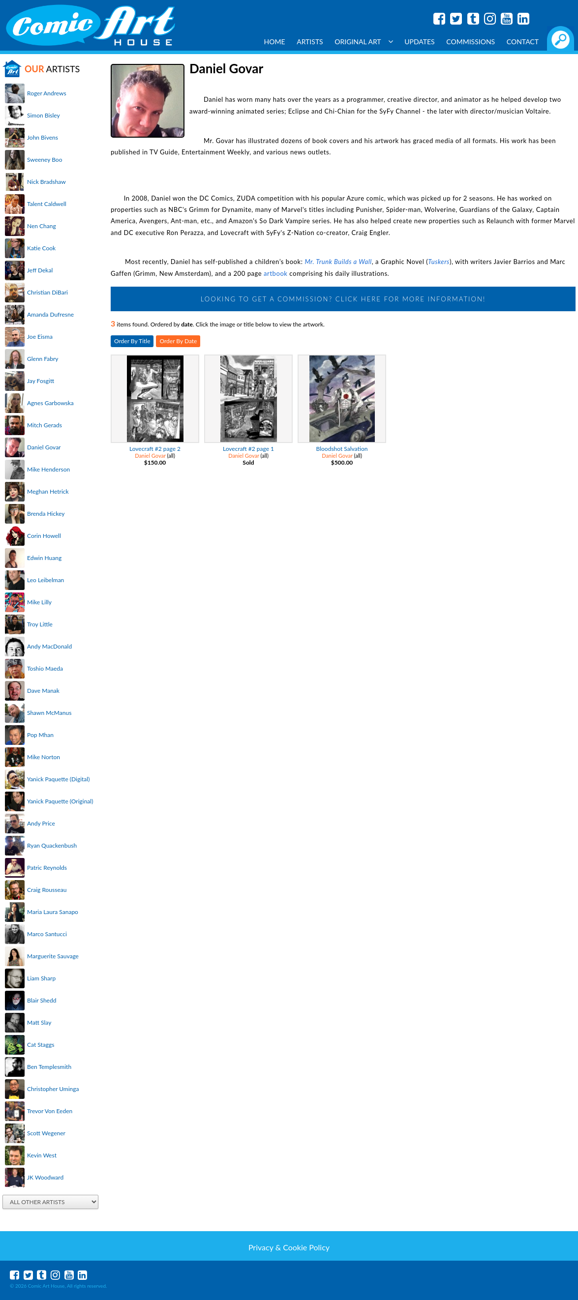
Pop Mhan (40, 735)
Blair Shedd (41, 1000)
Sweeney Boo (44, 159)
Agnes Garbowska (50, 403)
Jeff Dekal (40, 270)
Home (274, 41)
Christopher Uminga (53, 1089)
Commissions (470, 41)
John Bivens (42, 137)
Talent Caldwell (46, 203)
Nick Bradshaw (46, 181)
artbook (275, 273)
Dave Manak (43, 690)
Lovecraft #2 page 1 (248, 448)
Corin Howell (44, 535)
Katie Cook (41, 248)
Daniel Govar (44, 447)
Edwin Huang (44, 557)
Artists (310, 41)
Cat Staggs (40, 1044)
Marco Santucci (47, 934)
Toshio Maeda (45, 668)
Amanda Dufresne (50, 314)
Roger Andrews (46, 93)
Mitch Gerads (44, 425)
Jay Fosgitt (40, 380)
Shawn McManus (49, 712)
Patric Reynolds (47, 867)
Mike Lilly (39, 602)
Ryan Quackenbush (52, 845)
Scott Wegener (46, 1133)
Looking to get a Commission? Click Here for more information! (343, 299)
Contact (523, 41)
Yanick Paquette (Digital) (58, 779)
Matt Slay (39, 1022)
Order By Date (178, 341)
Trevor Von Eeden (49, 1111)
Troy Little (40, 624)
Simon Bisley (43, 115)
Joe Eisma (40, 336)
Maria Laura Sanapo (52, 912)
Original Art (364, 41)
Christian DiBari (47, 292)
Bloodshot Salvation (342, 448)
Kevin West (42, 1155)
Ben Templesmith (49, 1066)
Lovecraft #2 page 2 (155, 448)
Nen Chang (41, 226)
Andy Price (41, 823)
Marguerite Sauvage (53, 956)
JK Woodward (45, 1177)
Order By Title (132, 341)
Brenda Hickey (45, 513)
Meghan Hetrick (48, 491)
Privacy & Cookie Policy (289, 1247)
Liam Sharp (41, 978)
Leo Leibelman (45, 580)
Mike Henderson (48, 469)
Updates (419, 41)
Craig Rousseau (46, 889)
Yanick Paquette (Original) (60, 801)
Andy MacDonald (49, 646)
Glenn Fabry (43, 358)
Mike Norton (43, 757)
